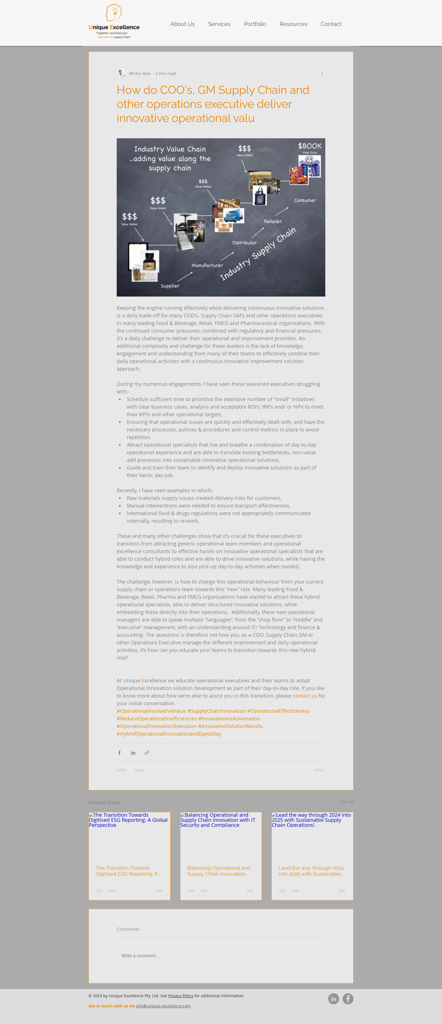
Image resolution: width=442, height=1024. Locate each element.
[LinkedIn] (333, 998)
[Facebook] (347, 998)
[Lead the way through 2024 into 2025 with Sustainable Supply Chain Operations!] (312, 835)
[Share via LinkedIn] (133, 752)
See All (347, 801)
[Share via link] (147, 752)
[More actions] (322, 73)
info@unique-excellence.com (163, 1006)
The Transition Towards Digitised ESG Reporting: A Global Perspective (126, 871)
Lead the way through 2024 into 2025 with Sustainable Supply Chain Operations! (311, 871)
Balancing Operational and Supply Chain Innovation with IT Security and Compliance (218, 871)
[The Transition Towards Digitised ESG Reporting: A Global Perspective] (129, 835)
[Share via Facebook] (119, 752)
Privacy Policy (180, 995)
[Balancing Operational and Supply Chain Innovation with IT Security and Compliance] (221, 835)
